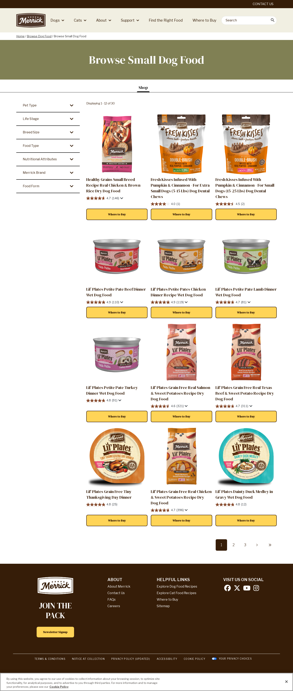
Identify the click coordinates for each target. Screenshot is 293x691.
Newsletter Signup (55, 632)
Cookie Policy (194, 658)
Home (20, 36)
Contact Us (263, 4)
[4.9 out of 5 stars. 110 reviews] (117, 302)
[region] (146, 682)
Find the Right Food (166, 20)
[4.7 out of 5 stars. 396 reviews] (181, 510)
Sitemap (163, 606)
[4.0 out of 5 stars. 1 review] (181, 204)
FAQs (111, 599)
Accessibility (167, 658)
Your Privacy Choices (235, 658)
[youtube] (246, 589)
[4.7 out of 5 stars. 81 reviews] (246, 302)
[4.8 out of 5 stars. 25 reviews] (117, 505)
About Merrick (118, 586)
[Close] (286, 681)
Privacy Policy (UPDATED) (130, 658)
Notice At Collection (88, 658)
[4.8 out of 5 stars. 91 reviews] (117, 401)
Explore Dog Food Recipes (177, 586)
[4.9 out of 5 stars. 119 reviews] (181, 302)
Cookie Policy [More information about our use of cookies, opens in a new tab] (58, 686)
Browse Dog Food (39, 36)
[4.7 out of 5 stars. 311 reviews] (246, 406)
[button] (117, 214)
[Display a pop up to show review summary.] (121, 198)
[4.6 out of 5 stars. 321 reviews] (181, 406)
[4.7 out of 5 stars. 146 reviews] (117, 198)
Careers (113, 606)
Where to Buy (204, 20)
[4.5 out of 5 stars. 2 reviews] (246, 204)
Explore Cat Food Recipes (176, 593)
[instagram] (256, 589)
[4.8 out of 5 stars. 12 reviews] (246, 505)
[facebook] (227, 589)
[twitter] (237, 589)
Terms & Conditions (50, 658)
